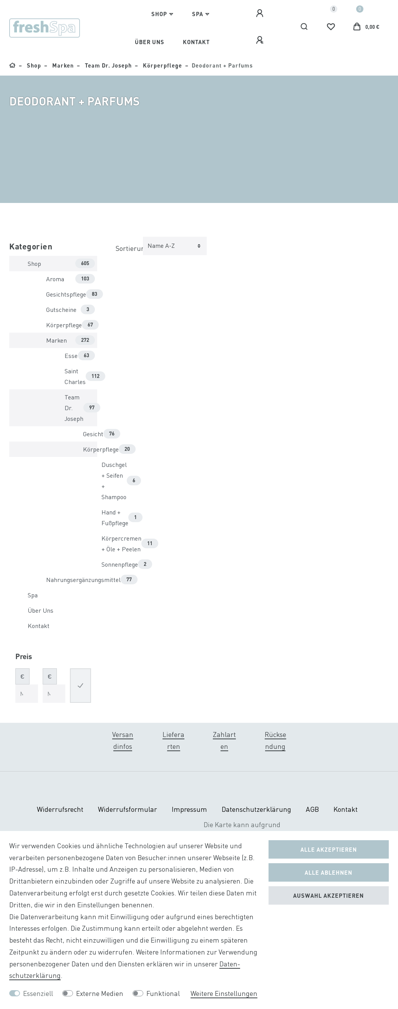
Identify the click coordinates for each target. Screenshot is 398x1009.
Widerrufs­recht (60, 809)
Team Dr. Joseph (107, 65)
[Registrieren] (261, 40)
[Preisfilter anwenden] (80, 685)
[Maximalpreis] (54, 693)
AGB (312, 809)
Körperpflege (161, 65)
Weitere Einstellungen (224, 993)
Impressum (189, 809)
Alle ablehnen (328, 872)
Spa (197, 13)
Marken (62, 65)
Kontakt (196, 41)
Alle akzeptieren (328, 849)
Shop (159, 13)
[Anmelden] (261, 13)
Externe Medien (99, 993)
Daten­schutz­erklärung (256, 809)
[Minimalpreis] (26, 693)
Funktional (163, 993)
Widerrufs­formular (127, 809)
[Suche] (304, 27)
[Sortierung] (175, 246)
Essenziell (38, 993)
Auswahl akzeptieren (328, 895)
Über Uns (149, 41)
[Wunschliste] (331, 27)
